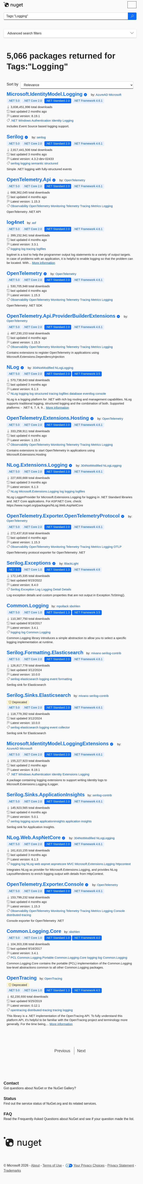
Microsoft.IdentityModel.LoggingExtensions (58, 743)
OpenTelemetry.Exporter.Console (45, 884)
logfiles (41, 249)
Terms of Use (52, 1165)
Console (119, 911)
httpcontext (123, 864)
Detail (57, 589)
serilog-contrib (111, 653)
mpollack (62, 606)
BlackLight (71, 563)
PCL (14, 957)
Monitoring (58, 206)
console (100, 393)
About (35, 1165)
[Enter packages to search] (66, 16)
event (53, 679)
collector (64, 727)
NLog (13, 367)
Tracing (85, 206)
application (73, 821)
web (37, 864)
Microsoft (115, 94)
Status (10, 1098)
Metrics (96, 206)
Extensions (70, 774)
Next (81, 1050)
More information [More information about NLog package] (57, 407)
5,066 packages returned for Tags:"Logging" (61, 61)
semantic (37, 163)
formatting (65, 679)
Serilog (15, 136)
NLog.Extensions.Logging (37, 465)
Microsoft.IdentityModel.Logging (45, 94)
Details (66, 589)
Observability (19, 206)
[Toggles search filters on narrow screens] (131, 33)
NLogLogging (64, 367)
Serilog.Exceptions (29, 563)
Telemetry (72, 206)
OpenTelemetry (74, 180)
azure (35, 821)
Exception (28, 589)
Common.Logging (28, 605)
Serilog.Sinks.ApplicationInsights (46, 794)
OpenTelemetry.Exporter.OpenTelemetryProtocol (63, 516)
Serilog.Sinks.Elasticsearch (39, 695)
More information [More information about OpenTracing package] (61, 1024)
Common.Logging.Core (34, 931)
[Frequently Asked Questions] (8, 1114)
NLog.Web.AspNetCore (34, 837)
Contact (11, 1083)
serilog (41, 137)
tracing (30, 249)
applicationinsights (52, 821)
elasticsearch (29, 679)
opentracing (19, 1010)
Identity (57, 120)
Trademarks (12, 1170)
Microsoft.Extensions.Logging (39, 491)
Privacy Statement (120, 1165)
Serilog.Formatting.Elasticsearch (45, 652)
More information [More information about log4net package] (43, 262)
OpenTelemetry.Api (29, 179)
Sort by (12, 84)
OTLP (118, 546)
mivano (96, 653)
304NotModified (44, 367)
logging (25, 163)
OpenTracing (22, 978)
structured (51, 163)
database (75, 393)
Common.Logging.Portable (35, 957)
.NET (14, 120)
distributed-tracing (19, 915)
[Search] (132, 16)
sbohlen (75, 606)
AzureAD (102, 94)
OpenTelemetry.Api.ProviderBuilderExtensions (61, 316)
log (23, 249)
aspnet (45, 864)
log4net (15, 222)
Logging (68, 120)
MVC (70, 864)
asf (34, 222)
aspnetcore (58, 864)
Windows (24, 120)
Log (38, 589)
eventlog (89, 393)
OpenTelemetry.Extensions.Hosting (48, 418)
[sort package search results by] (76, 85)
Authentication (41, 120)
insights (86, 821)
